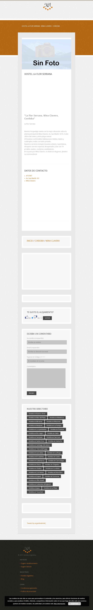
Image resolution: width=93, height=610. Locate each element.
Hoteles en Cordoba (53, 468)
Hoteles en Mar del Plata (37, 418)
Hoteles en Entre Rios (55, 472)
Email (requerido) (33, 348)
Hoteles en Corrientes (36, 472)
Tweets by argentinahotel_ (36, 523)
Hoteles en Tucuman (36, 492)
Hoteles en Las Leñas (36, 453)
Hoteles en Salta (53, 433)
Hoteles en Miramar (35, 421)
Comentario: (31, 366)
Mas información (59, 603)
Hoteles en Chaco (35, 465)
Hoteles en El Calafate (36, 457)
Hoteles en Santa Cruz (36, 441)
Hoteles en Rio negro (36, 433)
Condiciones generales (29, 588)
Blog (22, 579)
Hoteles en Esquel (35, 476)
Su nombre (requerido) (35, 338)
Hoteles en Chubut (35, 468)
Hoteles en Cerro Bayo (56, 461)
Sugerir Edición (26, 567)
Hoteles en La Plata (50, 488)
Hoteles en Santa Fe (55, 441)
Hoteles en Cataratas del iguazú (40, 484)
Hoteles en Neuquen (35, 425)
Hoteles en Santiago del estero (39, 445)
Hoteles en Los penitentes (37, 429)
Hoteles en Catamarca (36, 461)
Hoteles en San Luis (53, 437)
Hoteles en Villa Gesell (36, 480)
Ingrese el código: (36, 357)
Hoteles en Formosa (52, 476)
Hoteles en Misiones (53, 421)
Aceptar (74, 604)
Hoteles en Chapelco (52, 465)
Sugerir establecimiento (29, 563)
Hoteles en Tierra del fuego (38, 449)
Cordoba (39, 241)
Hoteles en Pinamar (57, 429)
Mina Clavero (53, 241)
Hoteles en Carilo (54, 457)
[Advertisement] (46, 95)
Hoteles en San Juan (35, 437)
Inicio (30, 241)
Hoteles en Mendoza (57, 418)
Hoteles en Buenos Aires (37, 414)
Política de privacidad (28, 591)
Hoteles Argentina (27, 576)
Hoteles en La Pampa (54, 425)
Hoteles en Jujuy (34, 488)
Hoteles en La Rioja (54, 453)
